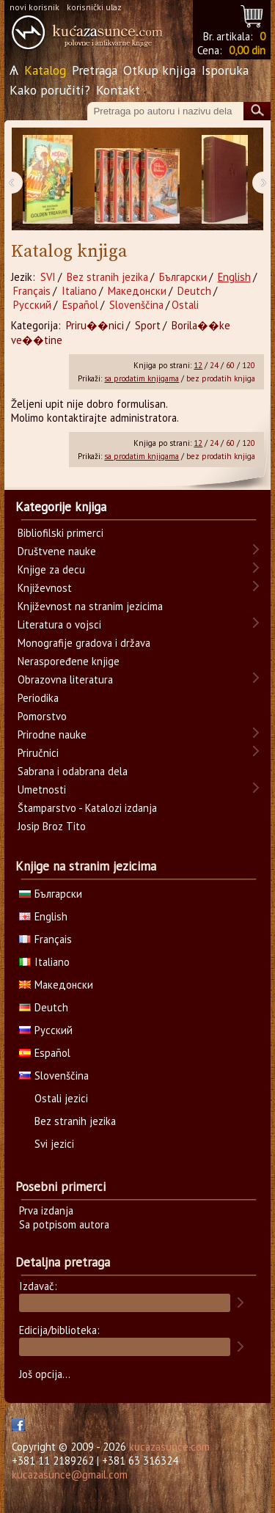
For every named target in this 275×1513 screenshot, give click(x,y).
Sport (148, 325)
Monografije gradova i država (84, 643)
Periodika (38, 698)
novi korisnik (34, 6)
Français (32, 291)
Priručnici (38, 753)
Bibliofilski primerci (60, 533)
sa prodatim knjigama (141, 378)
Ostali (185, 305)
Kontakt (118, 89)
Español (80, 305)
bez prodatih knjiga (220, 378)
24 (214, 365)
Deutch (194, 291)
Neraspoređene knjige (69, 661)
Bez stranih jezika (107, 277)
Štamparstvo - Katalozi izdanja (87, 808)
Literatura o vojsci (59, 624)
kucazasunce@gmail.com (70, 1474)
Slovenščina (136, 305)
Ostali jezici (61, 1098)
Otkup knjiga (159, 70)
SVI (48, 277)
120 (248, 365)
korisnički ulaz (94, 6)
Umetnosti (42, 789)
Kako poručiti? (50, 89)
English (234, 277)
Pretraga (94, 70)
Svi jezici (54, 1144)
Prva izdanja (46, 1210)
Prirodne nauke (52, 734)
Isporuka (225, 70)
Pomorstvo (42, 716)
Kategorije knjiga (60, 507)
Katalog (45, 70)
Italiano (79, 291)
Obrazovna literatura (65, 679)
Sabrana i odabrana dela (73, 771)
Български (183, 277)
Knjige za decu (51, 569)
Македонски (137, 291)
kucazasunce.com (169, 1447)
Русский (32, 305)
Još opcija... (44, 1374)
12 (198, 365)
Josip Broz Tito (52, 826)
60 (230, 365)
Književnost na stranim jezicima (90, 606)
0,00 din (247, 50)
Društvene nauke (57, 551)
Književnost (45, 588)
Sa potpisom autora (64, 1224)
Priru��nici (95, 325)
